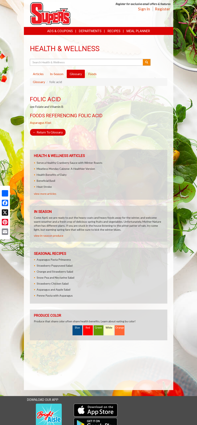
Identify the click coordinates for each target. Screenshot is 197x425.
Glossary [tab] (76, 74)
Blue (77, 327)
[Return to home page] (50, 13)
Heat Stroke (44, 186)
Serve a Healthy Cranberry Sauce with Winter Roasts (69, 162)
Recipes (114, 31)
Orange (119, 327)
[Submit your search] (147, 62)
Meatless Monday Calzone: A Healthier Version (66, 168)
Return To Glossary (48, 132)
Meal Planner (138, 31)
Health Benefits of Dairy (52, 174)
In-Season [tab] (56, 74)
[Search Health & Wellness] (87, 62)
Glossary (39, 82)
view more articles (45, 193)
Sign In (144, 8)
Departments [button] (90, 31)
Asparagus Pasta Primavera (54, 259)
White (109, 327)
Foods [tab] (92, 74)
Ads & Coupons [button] (60, 31)
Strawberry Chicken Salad (53, 283)
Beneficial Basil (46, 180)
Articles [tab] (38, 74)
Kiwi (48, 122)
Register (162, 8)
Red (88, 327)
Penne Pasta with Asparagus (55, 295)
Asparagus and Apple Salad (53, 289)
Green (98, 327)
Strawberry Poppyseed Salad (55, 265)
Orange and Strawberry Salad (55, 271)
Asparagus (37, 122)
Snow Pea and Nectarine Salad (55, 277)
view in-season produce (48, 235)
